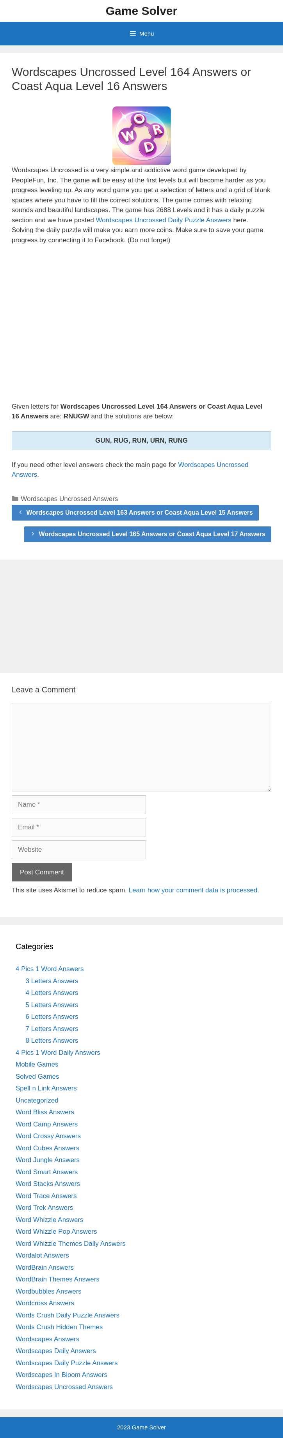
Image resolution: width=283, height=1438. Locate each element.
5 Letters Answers (52, 1005)
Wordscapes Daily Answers (56, 1351)
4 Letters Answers (52, 993)
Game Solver (141, 10)
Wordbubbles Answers (49, 1291)
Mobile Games (37, 1064)
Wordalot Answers (42, 1255)
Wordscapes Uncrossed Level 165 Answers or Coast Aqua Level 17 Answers (152, 534)
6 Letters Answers (52, 1016)
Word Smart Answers (47, 1172)
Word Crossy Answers (48, 1136)
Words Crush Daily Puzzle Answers (67, 1315)
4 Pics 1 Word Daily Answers (58, 1052)
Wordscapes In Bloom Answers (61, 1375)
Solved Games (37, 1076)
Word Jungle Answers (48, 1160)
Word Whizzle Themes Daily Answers (71, 1243)
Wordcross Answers (45, 1303)
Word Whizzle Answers (50, 1220)
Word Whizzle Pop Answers (56, 1231)
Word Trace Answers (46, 1196)
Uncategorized (37, 1100)
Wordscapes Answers (47, 1339)
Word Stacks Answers (48, 1184)
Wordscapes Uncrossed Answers (69, 499)
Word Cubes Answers (47, 1148)
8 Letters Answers (52, 1040)
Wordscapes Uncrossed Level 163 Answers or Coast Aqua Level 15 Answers (140, 512)
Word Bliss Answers (45, 1112)
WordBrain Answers (45, 1267)
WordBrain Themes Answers (58, 1279)
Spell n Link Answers (46, 1088)
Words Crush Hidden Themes (59, 1327)
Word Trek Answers (44, 1207)
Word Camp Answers (47, 1124)
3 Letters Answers (52, 981)
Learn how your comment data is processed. (194, 890)
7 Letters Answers (52, 1029)
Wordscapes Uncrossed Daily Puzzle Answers (163, 220)
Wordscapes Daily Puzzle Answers (66, 1363)
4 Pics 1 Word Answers (50, 969)
